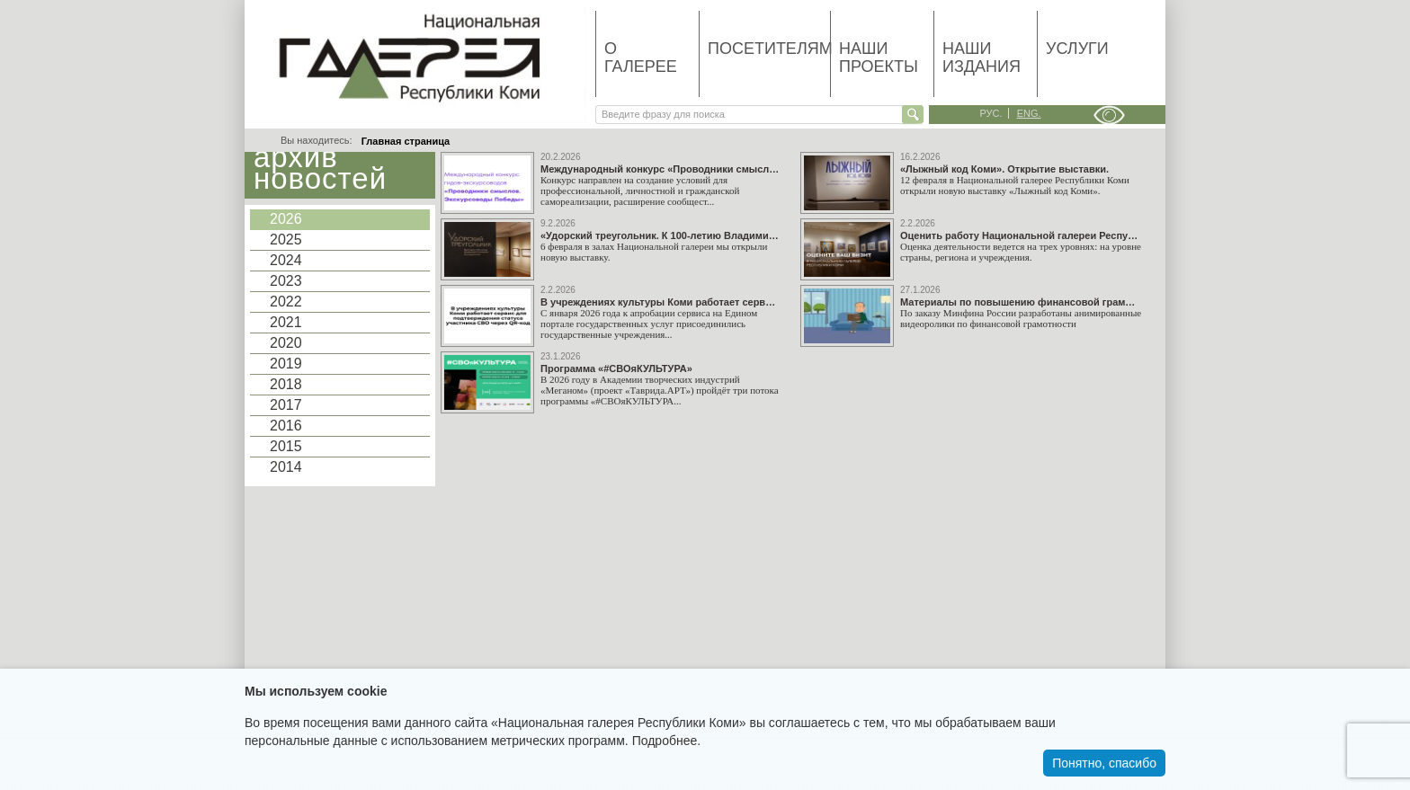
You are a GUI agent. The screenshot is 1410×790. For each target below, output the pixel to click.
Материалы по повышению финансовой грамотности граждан (1019, 302)
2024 (286, 260)
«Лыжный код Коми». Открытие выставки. (1004, 169)
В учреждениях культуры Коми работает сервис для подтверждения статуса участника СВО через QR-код (660, 302)
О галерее (640, 57)
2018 (286, 384)
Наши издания (981, 57)
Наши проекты (878, 57)
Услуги (1077, 49)
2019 (286, 363)
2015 (286, 446)
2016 (286, 425)
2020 (286, 343)
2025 (286, 239)
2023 (286, 280)
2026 (286, 218)
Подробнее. (666, 740)
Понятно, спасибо (1104, 763)
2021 (286, 322)
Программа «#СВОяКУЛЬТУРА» (616, 369)
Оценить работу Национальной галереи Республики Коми (1019, 236)
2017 (286, 405)
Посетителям (769, 49)
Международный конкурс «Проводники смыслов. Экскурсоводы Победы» (660, 169)
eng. (1029, 113)
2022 (286, 301)
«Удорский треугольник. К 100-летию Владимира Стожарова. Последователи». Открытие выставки (660, 236)
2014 (286, 467)
